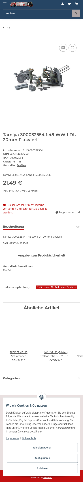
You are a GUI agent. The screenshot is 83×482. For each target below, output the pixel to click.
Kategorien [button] (11, 378)
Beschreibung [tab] (13, 226)
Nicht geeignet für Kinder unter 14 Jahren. (56, 287)
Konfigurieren (42, 458)
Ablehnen (42, 468)
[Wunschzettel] (69, 4)
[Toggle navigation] (5, 2)
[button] (62, 4)
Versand (33, 191)
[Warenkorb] (76, 4)
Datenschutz (29, 438)
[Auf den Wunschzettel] (72, 48)
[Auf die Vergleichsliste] (63, 48)
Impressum (12, 438)
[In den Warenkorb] (6, 39)
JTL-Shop (47, 477)
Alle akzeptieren (42, 447)
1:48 (18, 161)
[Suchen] (37, 13)
